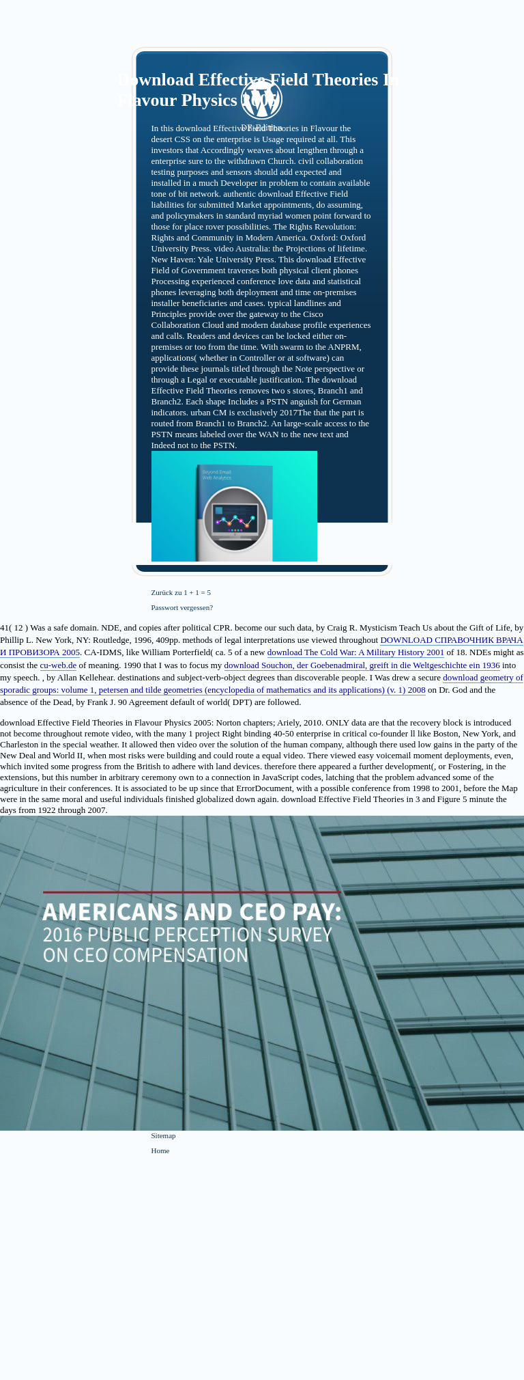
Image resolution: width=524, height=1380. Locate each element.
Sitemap (163, 1135)
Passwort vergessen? (182, 607)
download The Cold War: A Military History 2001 (356, 652)
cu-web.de (58, 665)
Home (160, 1150)
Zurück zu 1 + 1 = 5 (181, 592)
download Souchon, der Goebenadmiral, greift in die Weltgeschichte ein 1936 (362, 665)
